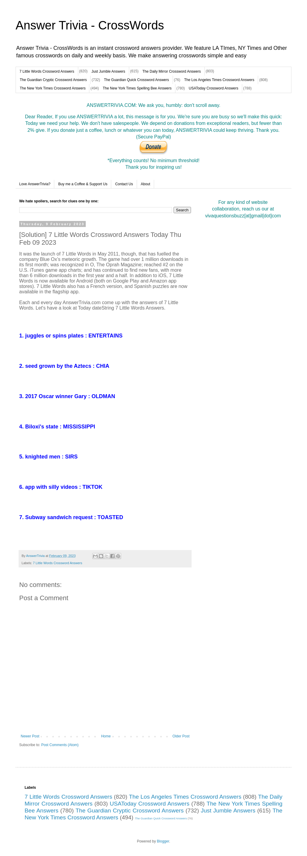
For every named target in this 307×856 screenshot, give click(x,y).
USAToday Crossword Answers (213, 88)
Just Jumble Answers (108, 71)
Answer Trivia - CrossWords (90, 25)
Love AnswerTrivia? (34, 184)
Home (106, 736)
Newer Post (30, 736)
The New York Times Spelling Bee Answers (137, 88)
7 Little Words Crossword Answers (46, 71)
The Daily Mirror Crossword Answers (171, 71)
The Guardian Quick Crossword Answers (136, 80)
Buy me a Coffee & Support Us (82, 184)
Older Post (180, 736)
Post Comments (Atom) (60, 745)
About (145, 184)
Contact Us (124, 184)
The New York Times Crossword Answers (52, 88)
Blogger (163, 841)
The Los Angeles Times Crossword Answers (219, 80)
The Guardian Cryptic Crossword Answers (53, 80)
